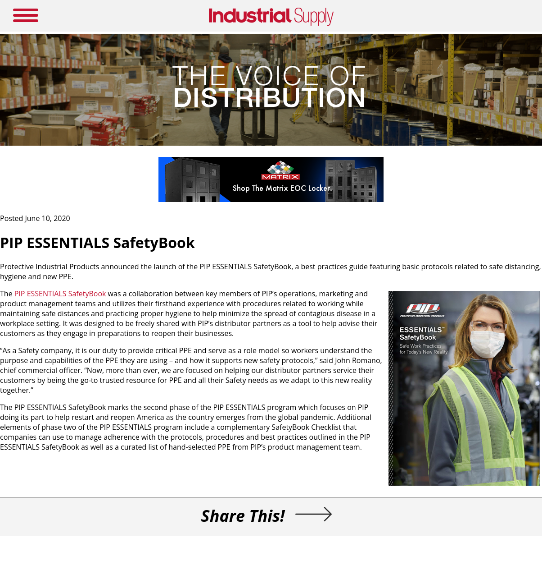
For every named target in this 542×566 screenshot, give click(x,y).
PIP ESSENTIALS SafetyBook (60, 294)
